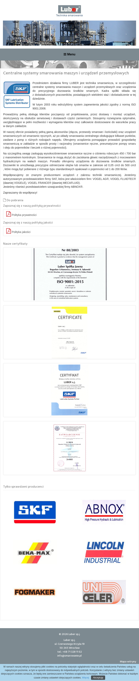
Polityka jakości (18, 231)
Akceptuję (98, 677)
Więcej (85, 677)
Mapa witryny (128, 661)
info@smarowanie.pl (69, 655)
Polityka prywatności (21, 214)
